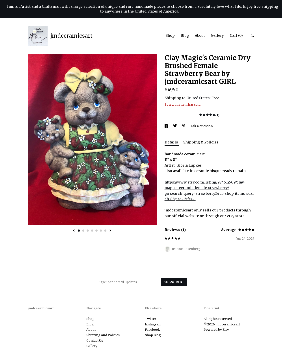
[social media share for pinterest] (184, 126)
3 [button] (88, 230)
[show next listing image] (110, 230)
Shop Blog (153, 335)
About (200, 35)
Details (172, 142)
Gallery (217, 35)
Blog (185, 35)
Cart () (236, 35)
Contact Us (94, 341)
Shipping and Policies (103, 335)
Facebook (152, 330)
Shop (170, 35)
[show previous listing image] (74, 230)
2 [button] (83, 230)
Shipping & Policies (201, 142)
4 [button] (92, 230)
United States (198, 98)
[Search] (252, 36)
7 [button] (105, 230)
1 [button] (79, 230)
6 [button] (101, 230)
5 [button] (96, 230)
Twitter (150, 319)
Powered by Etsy (216, 330)
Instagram (153, 324)
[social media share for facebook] (167, 126)
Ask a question (202, 126)
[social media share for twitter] (175, 126)
